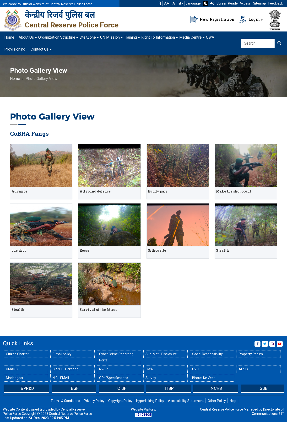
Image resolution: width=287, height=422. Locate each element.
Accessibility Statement (186, 401)
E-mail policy (62, 354)
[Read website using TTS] (212, 3)
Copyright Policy (120, 401)
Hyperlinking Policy (150, 401)
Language (193, 3)
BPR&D (27, 388)
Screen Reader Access (234, 3)
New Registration (212, 19)
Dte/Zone (88, 37)
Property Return (251, 354)
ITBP (169, 388)
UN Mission (110, 37)
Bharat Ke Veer (203, 378)
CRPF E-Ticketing (65, 369)
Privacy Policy (94, 401)
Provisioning (14, 49)
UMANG (12, 369)
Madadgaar (14, 378)
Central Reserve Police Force (72, 25)
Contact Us (40, 49)
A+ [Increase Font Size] (166, 3)
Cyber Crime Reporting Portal (116, 357)
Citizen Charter (17, 354)
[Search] (258, 43)
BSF (74, 388)
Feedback (275, 3)
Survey (151, 378)
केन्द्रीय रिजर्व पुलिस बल (60, 15)
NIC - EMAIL (61, 378)
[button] (160, 3)
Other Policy (217, 401)
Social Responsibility (207, 354)
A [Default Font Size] (173, 3)
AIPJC (243, 369)
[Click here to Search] (279, 43)
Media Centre (190, 37)
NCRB (216, 388)
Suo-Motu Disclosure (161, 354)
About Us (26, 37)
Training (130, 37)
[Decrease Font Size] (181, 3)
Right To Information (158, 37)
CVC (195, 369)
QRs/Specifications (113, 378)
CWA (210, 37)
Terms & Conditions (65, 401)
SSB (264, 388)
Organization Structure (56, 37)
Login (249, 19)
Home (9, 37)
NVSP (103, 369)
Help (233, 401)
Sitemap (259, 3)
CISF (121, 388)
